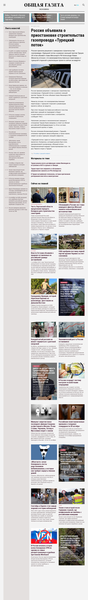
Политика (64, 282)
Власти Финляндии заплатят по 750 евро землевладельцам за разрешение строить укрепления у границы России (70, 541)
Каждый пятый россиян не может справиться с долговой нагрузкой (43, 341)
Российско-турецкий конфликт (42, 153)
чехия (60, 505)
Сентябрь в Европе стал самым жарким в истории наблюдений (43, 507)
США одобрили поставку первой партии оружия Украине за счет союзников (71, 253)
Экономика (44, 9)
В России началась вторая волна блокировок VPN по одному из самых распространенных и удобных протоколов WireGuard (43, 550)
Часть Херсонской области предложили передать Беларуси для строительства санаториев (42, 209)
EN (78, 5)
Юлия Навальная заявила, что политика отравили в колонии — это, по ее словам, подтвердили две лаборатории (71, 290)
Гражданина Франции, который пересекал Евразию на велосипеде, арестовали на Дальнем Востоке (43, 299)
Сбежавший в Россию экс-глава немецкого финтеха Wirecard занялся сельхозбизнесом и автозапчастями (71, 208)
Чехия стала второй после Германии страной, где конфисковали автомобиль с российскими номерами (70, 511)
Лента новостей (12, 28)
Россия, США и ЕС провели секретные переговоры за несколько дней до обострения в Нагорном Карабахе (71, 458)
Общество (36, 366)
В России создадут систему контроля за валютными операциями (70, 382)
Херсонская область (36, 204)
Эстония (33, 251)
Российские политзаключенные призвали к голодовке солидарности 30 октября (71, 424)
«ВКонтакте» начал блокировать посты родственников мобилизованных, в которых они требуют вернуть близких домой (43, 467)
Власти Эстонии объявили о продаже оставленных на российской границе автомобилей (42, 256)
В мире (63, 450)
